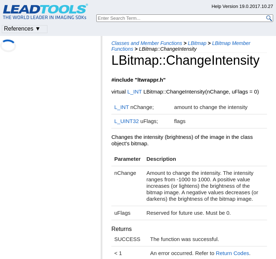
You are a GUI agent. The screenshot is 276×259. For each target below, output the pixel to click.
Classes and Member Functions (146, 43)
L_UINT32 (126, 121)
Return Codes (232, 253)
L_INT (134, 91)
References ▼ (22, 29)
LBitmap (197, 43)
